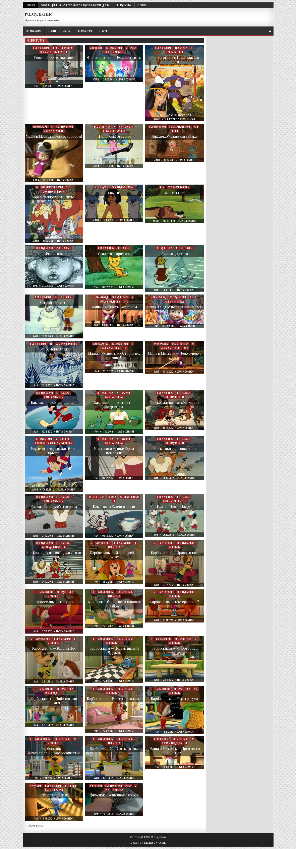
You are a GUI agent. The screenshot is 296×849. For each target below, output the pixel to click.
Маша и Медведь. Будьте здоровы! (54, 136)
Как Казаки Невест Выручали (174, 506)
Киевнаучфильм (53, 397)
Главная (30, 5)
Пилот (174, 130)
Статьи (66, 31)
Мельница (181, 47)
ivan (36, 86)
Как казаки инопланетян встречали (114, 404)
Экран (67, 248)
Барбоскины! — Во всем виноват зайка (114, 604)
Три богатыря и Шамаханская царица (174, 59)
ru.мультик (38, 13)
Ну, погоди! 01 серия (114, 136)
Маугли (104, 187)
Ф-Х (107, 52)
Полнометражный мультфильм (54, 443)
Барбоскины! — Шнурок (53, 601)
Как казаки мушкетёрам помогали (114, 450)
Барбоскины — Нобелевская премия (54, 700)
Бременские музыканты (55, 187)
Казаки (65, 392)
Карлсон (65, 439)
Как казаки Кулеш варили (114, 506)
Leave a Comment (65, 86)
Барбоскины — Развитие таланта (114, 698)
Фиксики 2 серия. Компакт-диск (114, 57)
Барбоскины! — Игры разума (174, 698)
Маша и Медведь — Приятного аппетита (174, 750)
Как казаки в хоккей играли (54, 402)
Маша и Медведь (54, 130)
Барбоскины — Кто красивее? (174, 601)
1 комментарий (186, 119)
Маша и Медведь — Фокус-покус (174, 353)
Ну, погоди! (126, 126)
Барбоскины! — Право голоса (174, 552)
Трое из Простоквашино (54, 57)
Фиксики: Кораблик (53, 795)
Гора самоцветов (179, 126)
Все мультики (123, 5)
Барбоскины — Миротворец (175, 648)
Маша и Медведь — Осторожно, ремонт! (114, 355)
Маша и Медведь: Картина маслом (174, 307)
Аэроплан (96, 47)
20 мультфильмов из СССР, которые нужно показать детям (75, 5)
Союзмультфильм (51, 52)
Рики (133, 47)
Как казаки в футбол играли (54, 506)
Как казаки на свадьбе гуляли (174, 402)
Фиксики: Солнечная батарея (114, 795)
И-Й (196, 689)
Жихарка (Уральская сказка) (175, 136)
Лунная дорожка (174, 253)
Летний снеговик (53, 302)
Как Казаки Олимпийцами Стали (53, 552)
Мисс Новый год (53, 349)
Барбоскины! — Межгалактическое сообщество (53, 750)
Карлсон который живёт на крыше (53, 450)
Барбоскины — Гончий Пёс (54, 648)
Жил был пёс (174, 192)
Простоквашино (63, 47)
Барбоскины (103, 543)
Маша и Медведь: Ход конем (114, 307)
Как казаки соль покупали (174, 448)
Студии (103, 31)
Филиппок (54, 253)
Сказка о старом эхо (114, 253)
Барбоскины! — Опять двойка (114, 748)
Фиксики (118, 52)
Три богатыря (174, 52)
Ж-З (196, 126)
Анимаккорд (40, 126)
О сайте (142, 5)
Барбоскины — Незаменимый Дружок (114, 650)
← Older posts (34, 825)
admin (96, 79)
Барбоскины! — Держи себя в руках (114, 555)
